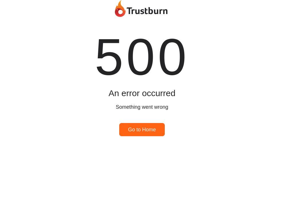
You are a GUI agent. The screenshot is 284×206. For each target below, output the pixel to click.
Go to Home (142, 129)
